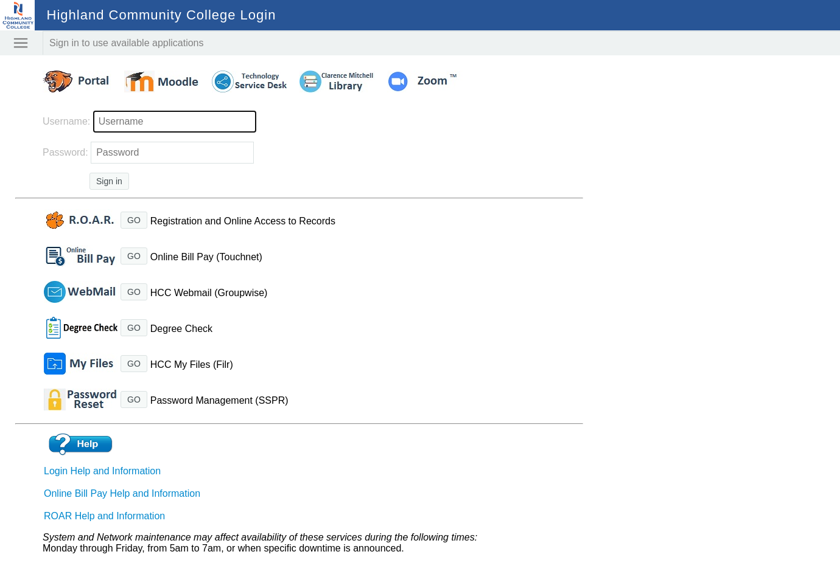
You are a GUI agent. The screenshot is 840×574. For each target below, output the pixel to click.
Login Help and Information (102, 471)
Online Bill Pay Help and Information (122, 493)
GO (134, 220)
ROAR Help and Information (104, 516)
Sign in (109, 181)
